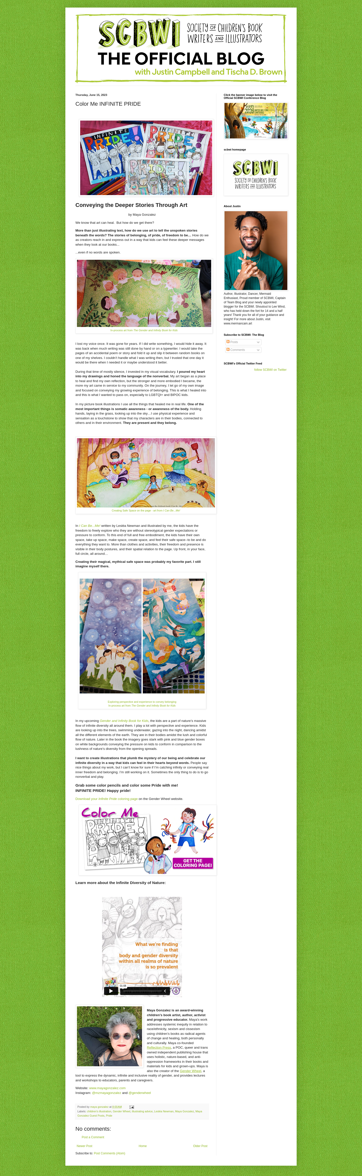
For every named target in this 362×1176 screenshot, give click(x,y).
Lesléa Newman (163, 1111)
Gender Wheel (190, 1071)
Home (143, 1146)
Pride (109, 1115)
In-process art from (143, 330)
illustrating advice (142, 1111)
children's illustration (99, 1111)
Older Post (200, 1146)
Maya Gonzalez (184, 1111)
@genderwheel (139, 1093)
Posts (232, 342)
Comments (236, 350)
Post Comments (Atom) (109, 1153)
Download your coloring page (106, 799)
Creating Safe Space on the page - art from (146, 510)
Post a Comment (93, 1137)
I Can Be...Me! (89, 526)
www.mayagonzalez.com (107, 1088)
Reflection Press (159, 1047)
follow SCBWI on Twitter (270, 370)
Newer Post (84, 1146)
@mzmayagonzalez (106, 1093)
